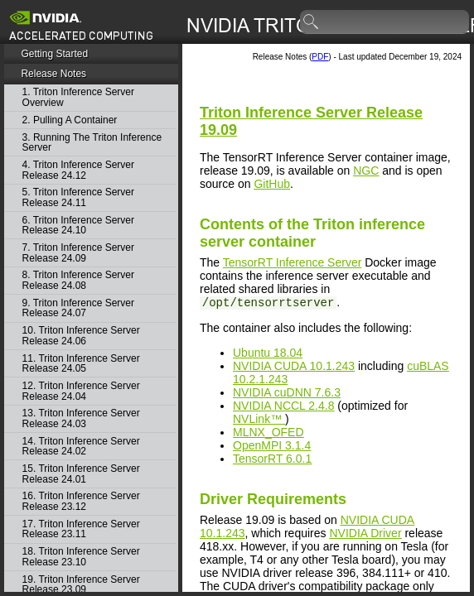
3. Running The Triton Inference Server (92, 142)
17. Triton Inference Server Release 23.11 (81, 529)
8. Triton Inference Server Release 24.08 (78, 280)
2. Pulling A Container (70, 120)
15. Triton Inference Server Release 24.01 (81, 474)
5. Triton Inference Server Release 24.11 (78, 197)
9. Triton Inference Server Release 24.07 (78, 308)
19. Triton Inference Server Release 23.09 (81, 584)
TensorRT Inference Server (292, 262)
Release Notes (53, 73)
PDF (320, 56)
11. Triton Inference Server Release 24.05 (81, 363)
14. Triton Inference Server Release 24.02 (81, 446)
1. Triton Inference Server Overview (78, 97)
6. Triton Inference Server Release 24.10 (78, 225)
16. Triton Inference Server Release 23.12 (81, 501)
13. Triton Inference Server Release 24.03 (81, 418)
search (311, 22)
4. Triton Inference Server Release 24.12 (78, 170)
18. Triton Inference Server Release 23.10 (81, 556)
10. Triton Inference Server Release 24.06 (81, 335)
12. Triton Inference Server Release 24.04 (81, 391)
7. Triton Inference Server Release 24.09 (78, 253)
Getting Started (54, 54)
